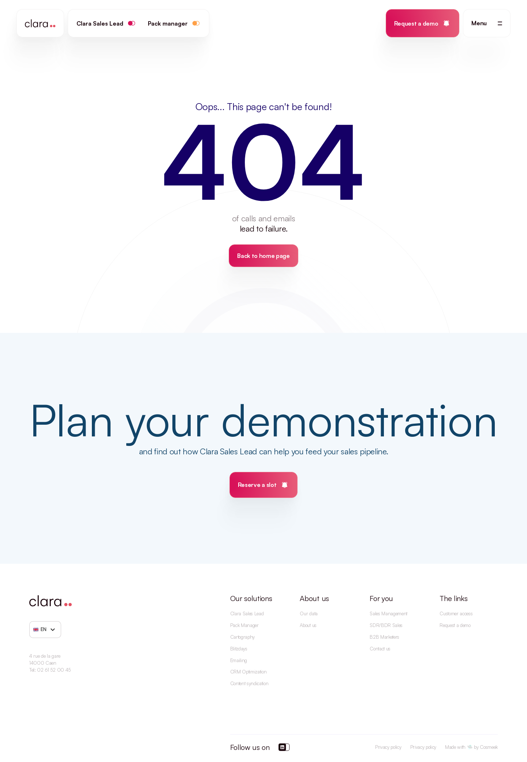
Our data (308, 613)
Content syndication (249, 683)
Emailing (238, 660)
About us (308, 625)
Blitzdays (238, 649)
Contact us (380, 649)
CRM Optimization (248, 672)
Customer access (456, 613)
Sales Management (388, 613)
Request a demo (455, 625)
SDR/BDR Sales (386, 625)
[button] (486, 23)
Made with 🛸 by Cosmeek (471, 747)
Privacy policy (388, 747)
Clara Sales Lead (247, 613)
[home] (40, 23)
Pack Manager (244, 625)
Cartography (242, 637)
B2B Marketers (384, 637)
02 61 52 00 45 (54, 670)
